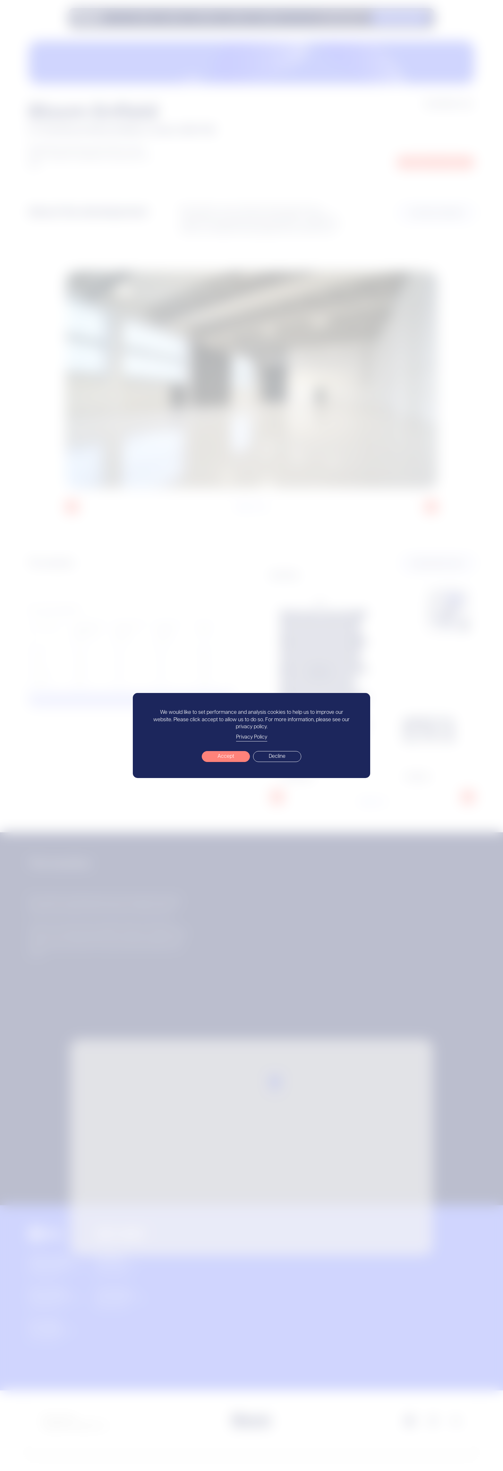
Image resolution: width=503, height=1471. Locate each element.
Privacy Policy (251, 737)
